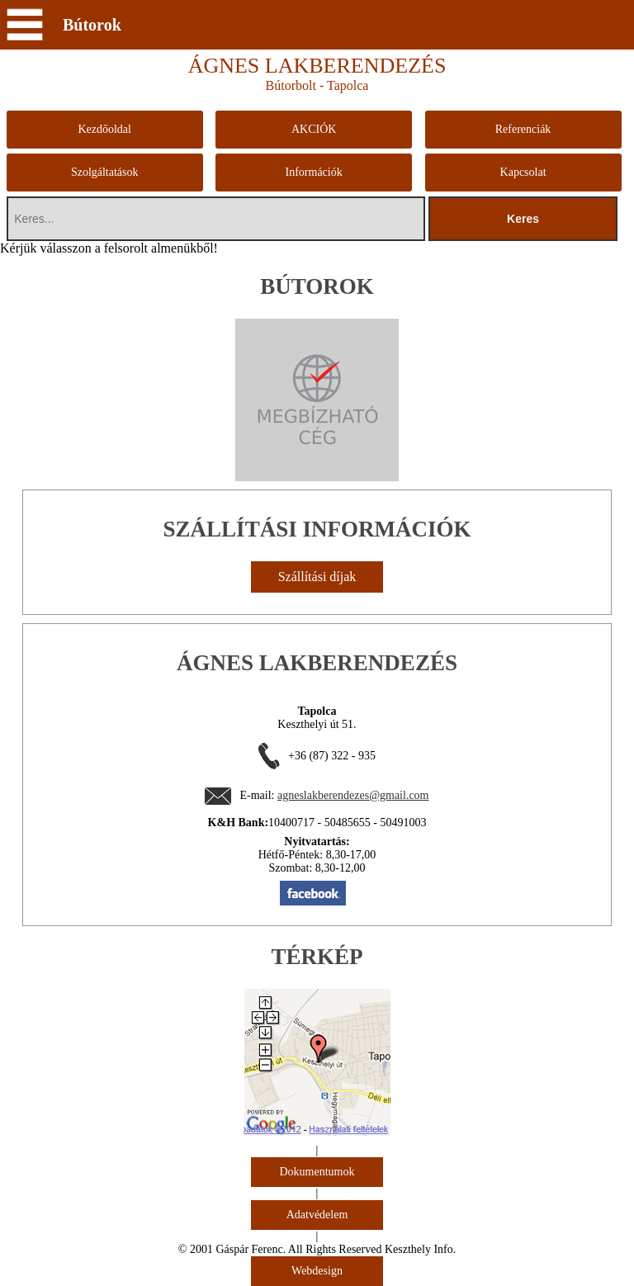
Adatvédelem (317, 1214)
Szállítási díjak (317, 577)
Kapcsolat (523, 172)
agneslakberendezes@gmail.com (353, 795)
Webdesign (317, 1271)
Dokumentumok (317, 1171)
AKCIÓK (313, 129)
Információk (314, 172)
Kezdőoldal (104, 129)
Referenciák (523, 129)
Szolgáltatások (105, 172)
